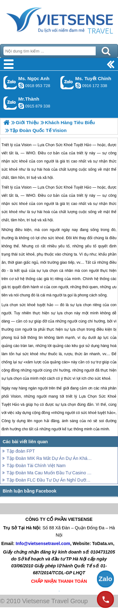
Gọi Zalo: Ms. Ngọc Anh (10, 82)
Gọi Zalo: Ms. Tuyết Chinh (67, 82)
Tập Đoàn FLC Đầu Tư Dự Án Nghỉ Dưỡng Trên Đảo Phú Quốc (50, 479)
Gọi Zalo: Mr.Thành (10, 103)
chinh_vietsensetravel (78, 85)
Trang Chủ (59, 20)
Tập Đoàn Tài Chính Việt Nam (36, 465)
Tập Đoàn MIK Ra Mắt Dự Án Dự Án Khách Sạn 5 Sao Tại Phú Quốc (50, 458)
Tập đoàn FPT (21, 451)
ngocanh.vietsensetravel (21, 85)
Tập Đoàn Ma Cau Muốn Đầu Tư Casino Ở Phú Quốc (50, 472)
